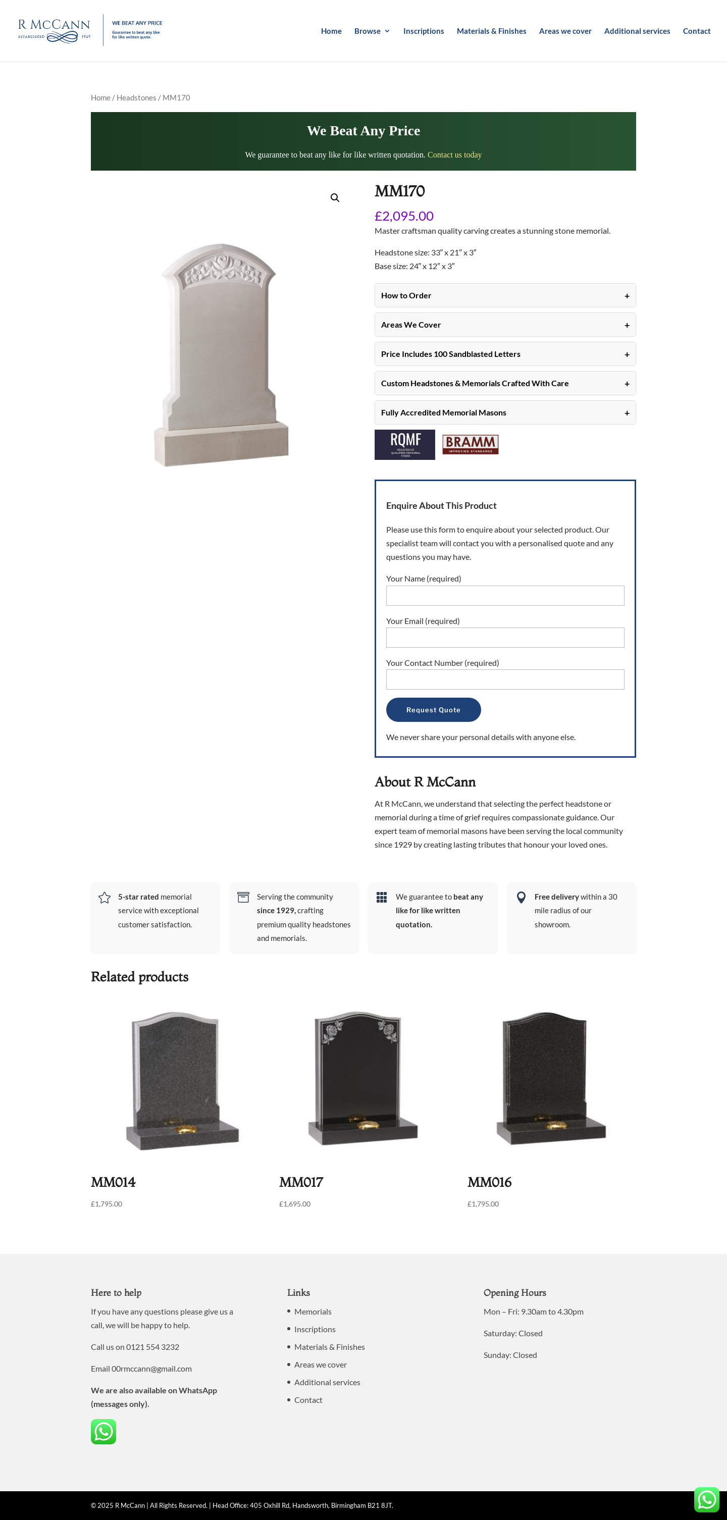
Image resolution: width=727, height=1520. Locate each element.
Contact (697, 31)
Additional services (637, 31)
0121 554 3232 (152, 1346)
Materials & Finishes (492, 31)
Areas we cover (565, 31)
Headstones (137, 97)
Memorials (313, 1311)
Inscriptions (423, 31)
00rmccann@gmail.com (152, 1368)
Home (331, 31)
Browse (367, 31)
